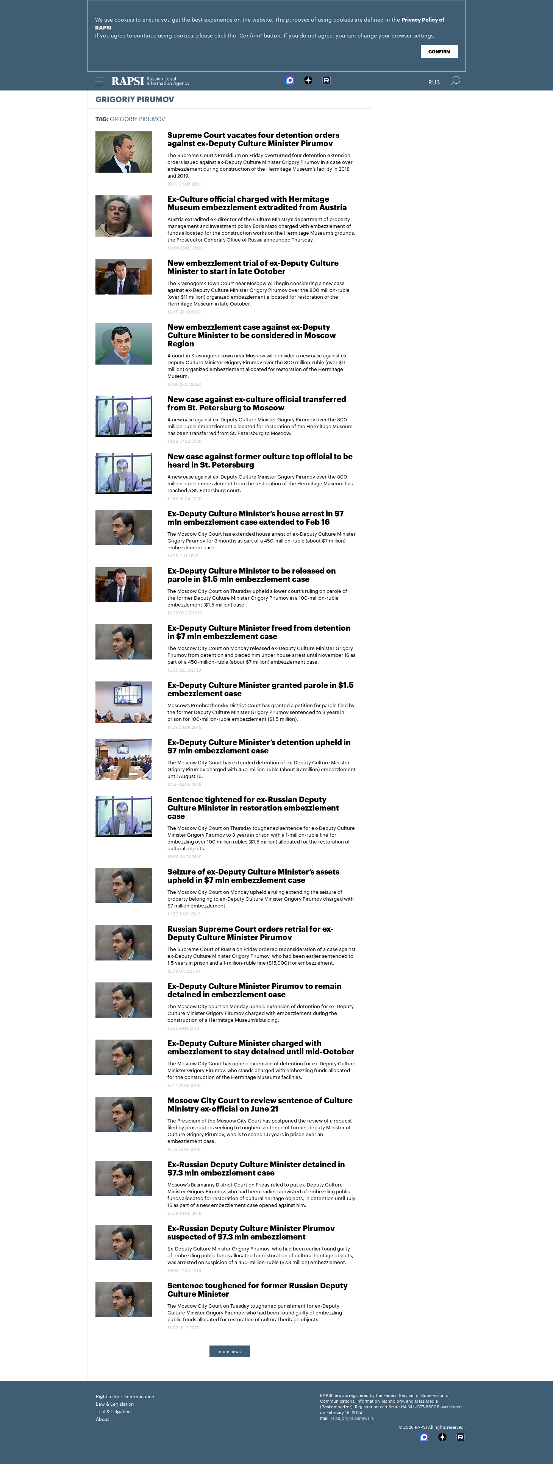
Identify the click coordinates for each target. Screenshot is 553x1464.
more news (230, 1350)
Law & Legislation (115, 1403)
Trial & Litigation (113, 1410)
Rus (434, 81)
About (102, 1418)
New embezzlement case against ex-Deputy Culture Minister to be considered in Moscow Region (251, 336)
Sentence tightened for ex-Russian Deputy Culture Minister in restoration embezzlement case (253, 808)
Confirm (439, 52)
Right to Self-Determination (125, 1395)
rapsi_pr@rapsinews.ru (353, 1417)
